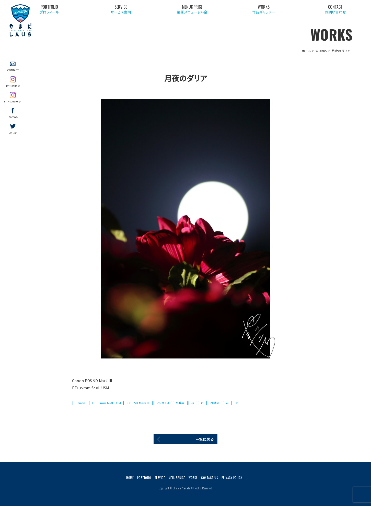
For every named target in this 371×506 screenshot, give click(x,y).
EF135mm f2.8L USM (106, 403)
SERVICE (160, 478)
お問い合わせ (349, 10)
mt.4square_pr (12, 101)
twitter (13, 132)
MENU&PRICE (177, 478)
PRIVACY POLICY (232, 478)
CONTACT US (209, 478)
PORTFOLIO (144, 478)
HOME (130, 478)
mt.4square (13, 86)
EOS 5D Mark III (138, 403)
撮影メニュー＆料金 (259, 10)
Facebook (12, 117)
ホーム (306, 51)
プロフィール (170, 10)
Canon (80, 403)
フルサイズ (162, 403)
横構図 (215, 403)
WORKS (321, 51)
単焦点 (180, 403)
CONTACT (13, 70)
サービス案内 (215, 10)
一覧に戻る (204, 439)
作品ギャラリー (304, 10)
